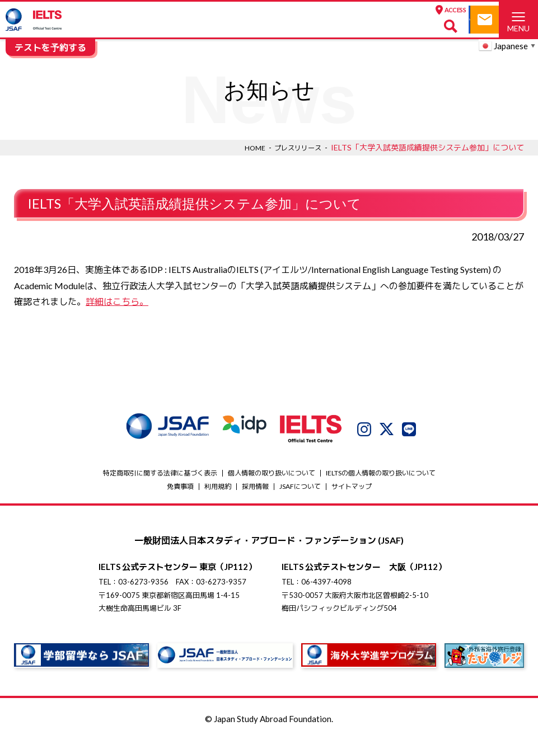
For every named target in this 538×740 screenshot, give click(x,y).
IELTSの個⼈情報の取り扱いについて (381, 473)
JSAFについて (300, 486)
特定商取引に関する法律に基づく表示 (160, 473)
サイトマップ (351, 486)
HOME (246, 147)
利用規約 (217, 486)
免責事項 (180, 486)
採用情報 (255, 486)
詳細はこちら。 (117, 301)
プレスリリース (293, 147)
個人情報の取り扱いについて (271, 473)
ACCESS (322, 10)
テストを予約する (50, 47)
